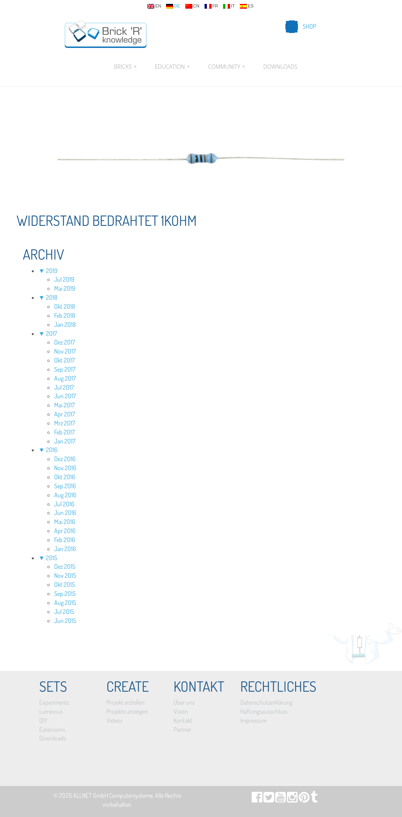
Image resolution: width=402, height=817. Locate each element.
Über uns (184, 702)
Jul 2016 (64, 504)
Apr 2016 (64, 531)
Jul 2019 (64, 279)
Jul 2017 (64, 387)
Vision (181, 711)
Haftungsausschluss (263, 711)
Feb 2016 (64, 540)
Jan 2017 (64, 441)
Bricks (125, 67)
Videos (114, 720)
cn (192, 6)
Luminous (51, 711)
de (173, 6)
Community (226, 67)
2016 (51, 450)
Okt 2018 (64, 306)
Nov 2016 (65, 468)
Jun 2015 (65, 621)
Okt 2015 (64, 584)
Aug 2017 (65, 378)
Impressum (253, 720)
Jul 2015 (64, 611)
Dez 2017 (64, 342)
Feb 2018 (64, 315)
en (154, 6)
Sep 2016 (65, 486)
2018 (51, 297)
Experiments (54, 702)
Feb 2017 (64, 432)
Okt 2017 (64, 360)
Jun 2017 (65, 396)
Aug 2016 (65, 495)
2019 (51, 271)
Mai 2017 (64, 405)
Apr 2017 (64, 414)
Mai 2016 (64, 522)
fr (211, 6)
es (247, 6)
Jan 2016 (65, 549)
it (229, 6)
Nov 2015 (65, 575)
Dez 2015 (64, 566)
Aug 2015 (65, 602)
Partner (182, 729)
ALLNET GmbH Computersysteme (113, 795)
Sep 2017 (64, 369)
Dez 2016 (64, 459)
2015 (51, 558)
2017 (51, 333)
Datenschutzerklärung (266, 702)
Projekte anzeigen (127, 711)
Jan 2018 (65, 324)
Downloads (280, 66)
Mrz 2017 (64, 423)
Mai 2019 (64, 288)
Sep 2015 (65, 593)
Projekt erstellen (125, 702)
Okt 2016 (64, 477)
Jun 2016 (65, 513)
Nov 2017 (65, 351)
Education (172, 67)
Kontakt (183, 720)
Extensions (52, 729)
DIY (43, 720)
